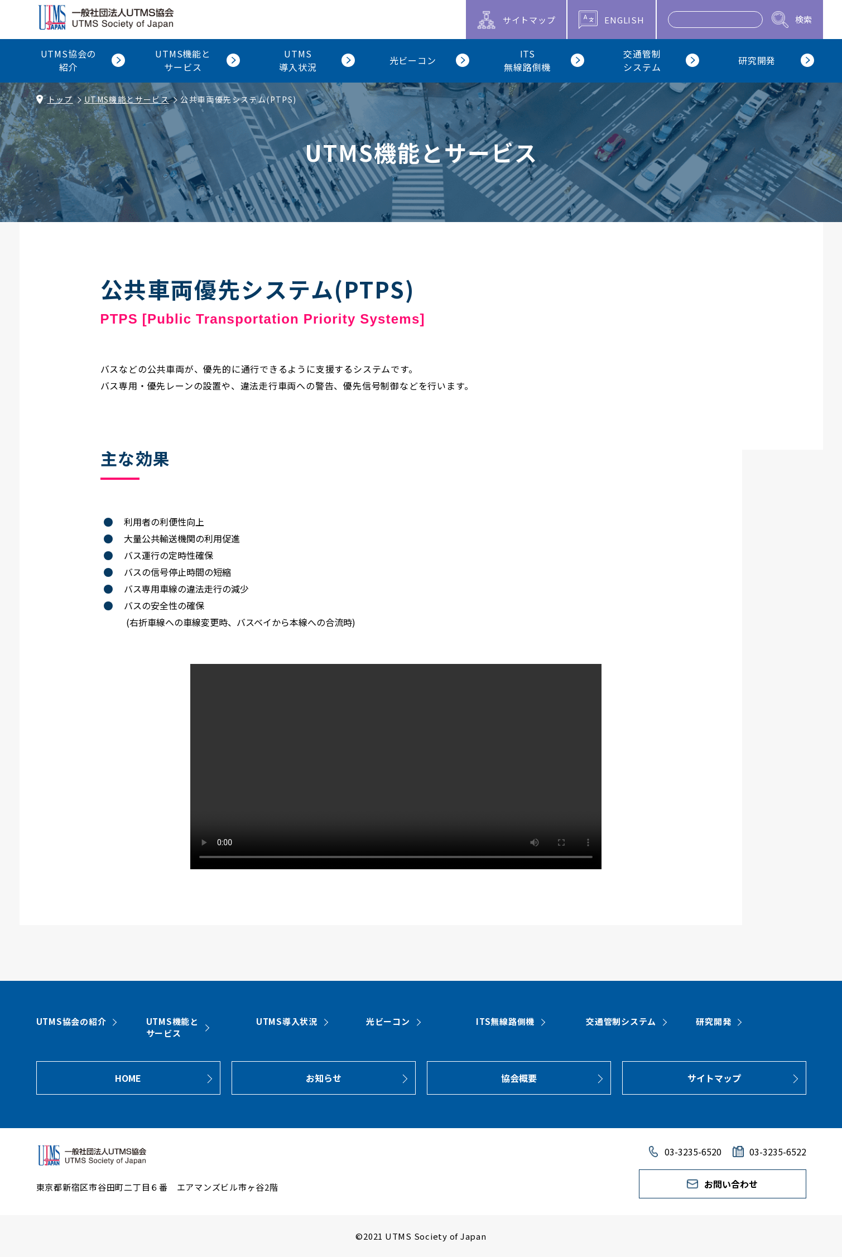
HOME (128, 1078)
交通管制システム (621, 1021)
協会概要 (519, 1078)
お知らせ (323, 1078)
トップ (60, 99)
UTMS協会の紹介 (71, 1021)
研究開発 (713, 1021)
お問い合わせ (731, 1184)
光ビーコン (388, 1021)
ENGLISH (624, 20)
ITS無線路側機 (505, 1021)
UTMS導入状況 (286, 1021)
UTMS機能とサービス (126, 99)
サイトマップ (714, 1078)
